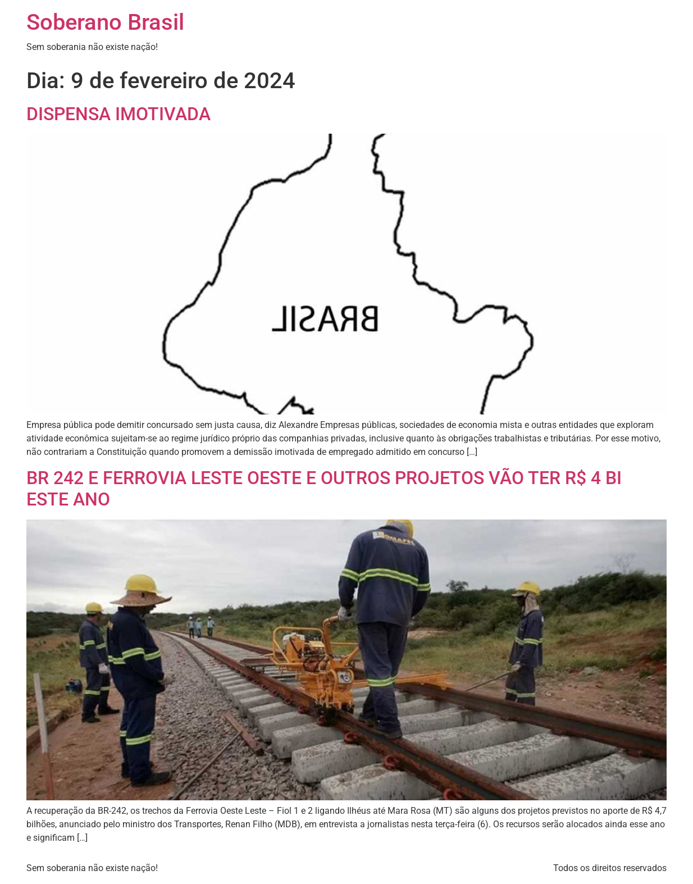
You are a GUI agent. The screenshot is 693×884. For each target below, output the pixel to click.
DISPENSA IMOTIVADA (118, 114)
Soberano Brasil (105, 22)
